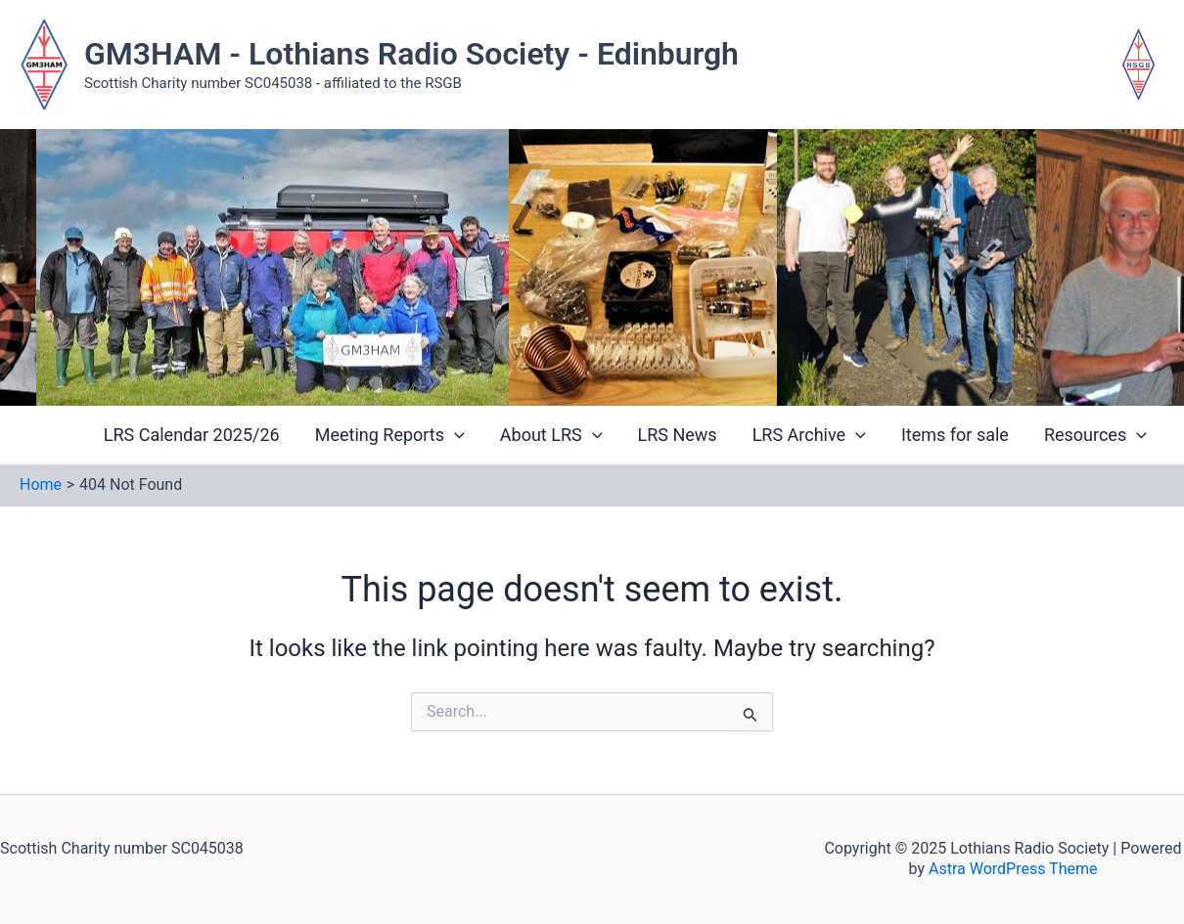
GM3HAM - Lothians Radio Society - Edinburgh (411, 53)
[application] (454, 435)
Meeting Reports (390, 434)
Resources (1095, 434)
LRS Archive (809, 434)
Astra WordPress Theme (1013, 868)
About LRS (551, 434)
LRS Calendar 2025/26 (192, 434)
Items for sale (955, 434)
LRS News (677, 434)
